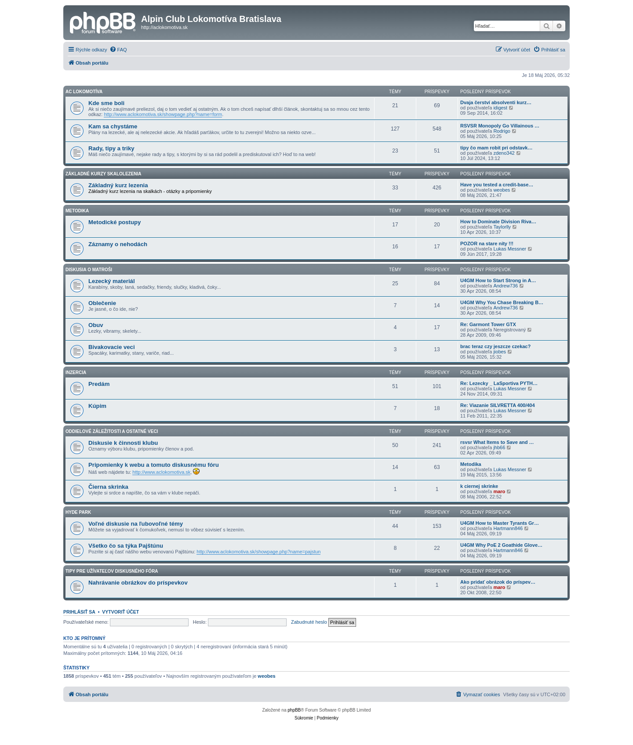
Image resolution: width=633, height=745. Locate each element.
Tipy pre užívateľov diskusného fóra (111, 571)
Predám (98, 384)
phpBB (294, 710)
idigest (500, 107)
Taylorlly (502, 226)
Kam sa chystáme (112, 126)
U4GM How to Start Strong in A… (498, 280)
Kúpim (97, 406)
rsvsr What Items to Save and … (497, 442)
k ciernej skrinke (479, 486)
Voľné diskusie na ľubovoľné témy (135, 523)
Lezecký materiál (111, 281)
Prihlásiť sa (79, 611)
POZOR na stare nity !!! (486, 243)
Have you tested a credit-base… (496, 184)
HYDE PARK (78, 512)
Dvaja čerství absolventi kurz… (495, 102)
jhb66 (499, 447)
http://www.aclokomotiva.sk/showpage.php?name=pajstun (258, 551)
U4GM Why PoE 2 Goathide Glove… (501, 545)
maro (499, 491)
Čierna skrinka (108, 486)
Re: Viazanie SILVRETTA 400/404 (497, 405)
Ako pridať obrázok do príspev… (497, 582)
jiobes (499, 351)
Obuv (95, 325)
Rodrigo (501, 131)
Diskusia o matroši (88, 269)
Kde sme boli (106, 103)
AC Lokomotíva (83, 91)
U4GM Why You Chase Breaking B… (501, 302)
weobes (501, 190)
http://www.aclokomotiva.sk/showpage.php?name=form (163, 114)
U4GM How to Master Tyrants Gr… (499, 523)
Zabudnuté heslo (309, 622)
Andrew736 (505, 285)
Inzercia (75, 372)
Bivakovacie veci (111, 347)
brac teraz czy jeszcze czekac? (495, 346)
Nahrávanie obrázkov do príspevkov (138, 582)
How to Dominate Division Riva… (498, 221)
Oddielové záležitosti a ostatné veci (111, 431)
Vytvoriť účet (120, 611)
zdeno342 (503, 153)
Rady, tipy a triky (111, 148)
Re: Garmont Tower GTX (488, 324)
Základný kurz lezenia (118, 185)
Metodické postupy (114, 222)
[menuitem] (118, 49)
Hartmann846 (508, 528)
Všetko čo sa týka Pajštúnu (125, 545)
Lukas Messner (509, 248)
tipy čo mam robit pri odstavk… (496, 147)
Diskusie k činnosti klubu (123, 443)
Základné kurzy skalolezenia (103, 173)
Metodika (77, 210)
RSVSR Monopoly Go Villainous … (499, 125)
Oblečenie (102, 303)
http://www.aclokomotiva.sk (161, 472)
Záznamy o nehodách (117, 244)
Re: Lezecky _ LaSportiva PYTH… (499, 383)
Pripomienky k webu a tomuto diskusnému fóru (153, 465)
